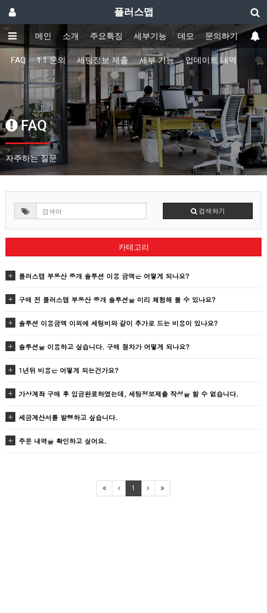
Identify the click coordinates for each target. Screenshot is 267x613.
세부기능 (150, 36)
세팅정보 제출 (102, 60)
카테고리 (133, 247)
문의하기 (221, 36)
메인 (43, 36)
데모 (186, 36)
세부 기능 (156, 60)
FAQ (18, 60)
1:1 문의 (51, 60)
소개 (71, 36)
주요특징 (106, 36)
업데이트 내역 (211, 60)
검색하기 (208, 210)
